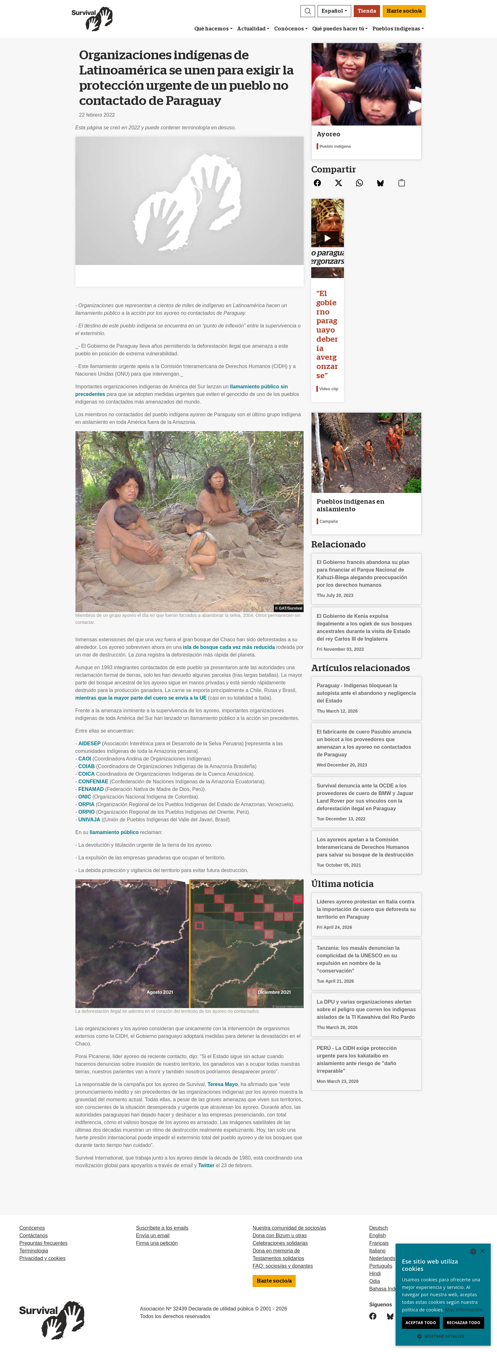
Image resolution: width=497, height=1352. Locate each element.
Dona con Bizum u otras (280, 1235)
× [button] (482, 1251)
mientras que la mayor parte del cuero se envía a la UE (141, 698)
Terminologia (33, 1250)
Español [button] (332, 11)
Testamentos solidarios (278, 1258)
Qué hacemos (211, 28)
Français (379, 1243)
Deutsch (378, 1228)
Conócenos (289, 28)
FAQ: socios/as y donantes (283, 1266)
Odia (374, 1281)
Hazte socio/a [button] (404, 11)
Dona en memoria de (276, 1250)
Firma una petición (157, 1243)
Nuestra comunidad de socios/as (289, 1228)
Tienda (367, 11)
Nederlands (382, 1258)
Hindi (375, 1273)
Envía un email (153, 1235)
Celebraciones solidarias (280, 1243)
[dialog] (443, 1295)
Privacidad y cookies (42, 1258)
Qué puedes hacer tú (338, 28)
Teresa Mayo (223, 1084)
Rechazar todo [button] (463, 1322)
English (377, 1235)
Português (380, 1266)
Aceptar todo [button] (420, 1322)
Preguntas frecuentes (43, 1243)
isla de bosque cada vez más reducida (229, 647)
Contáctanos (33, 1235)
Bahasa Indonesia (389, 1288)
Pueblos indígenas (396, 28)
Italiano (377, 1250)
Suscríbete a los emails (162, 1228)
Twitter (206, 1165)
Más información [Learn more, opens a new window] (463, 1310)
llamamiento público (114, 832)
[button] (307, 11)
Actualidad (251, 28)
